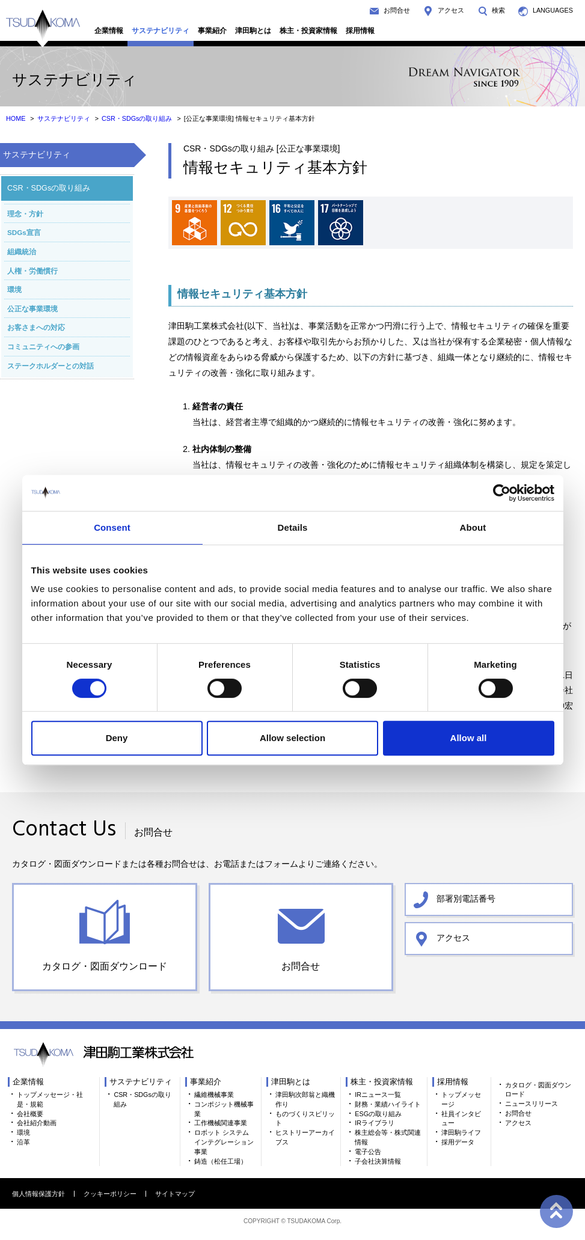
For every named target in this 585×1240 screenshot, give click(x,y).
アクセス (451, 10)
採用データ (457, 1142)
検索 (498, 10)
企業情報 (108, 30)
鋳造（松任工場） (220, 1161)
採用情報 (360, 30)
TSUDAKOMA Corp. (314, 1221)
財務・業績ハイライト (388, 1104)
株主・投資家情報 (308, 30)
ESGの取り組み (378, 1113)
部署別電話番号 (465, 898)
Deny (117, 738)
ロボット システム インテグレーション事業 (224, 1142)
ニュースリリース (531, 1103)
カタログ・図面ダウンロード (104, 966)
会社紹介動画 (37, 1122)
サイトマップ (175, 1193)
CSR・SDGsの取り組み (137, 118)
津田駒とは (253, 30)
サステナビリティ (160, 30)
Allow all (468, 738)
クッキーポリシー (110, 1193)
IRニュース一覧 (378, 1094)
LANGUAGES (553, 10)
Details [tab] (293, 527)
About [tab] (473, 527)
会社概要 (30, 1113)
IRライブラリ (374, 1122)
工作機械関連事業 (220, 1122)
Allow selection (292, 738)
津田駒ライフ (461, 1132)
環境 (23, 1132)
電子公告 (368, 1151)
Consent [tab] (112, 527)
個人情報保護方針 (38, 1193)
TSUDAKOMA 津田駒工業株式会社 (43, 28)
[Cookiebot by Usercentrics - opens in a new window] (501, 493)
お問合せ (397, 10)
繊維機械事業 (214, 1094)
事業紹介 (212, 30)
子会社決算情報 (378, 1161)
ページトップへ (555, 1210)
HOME (15, 118)
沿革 (23, 1142)
